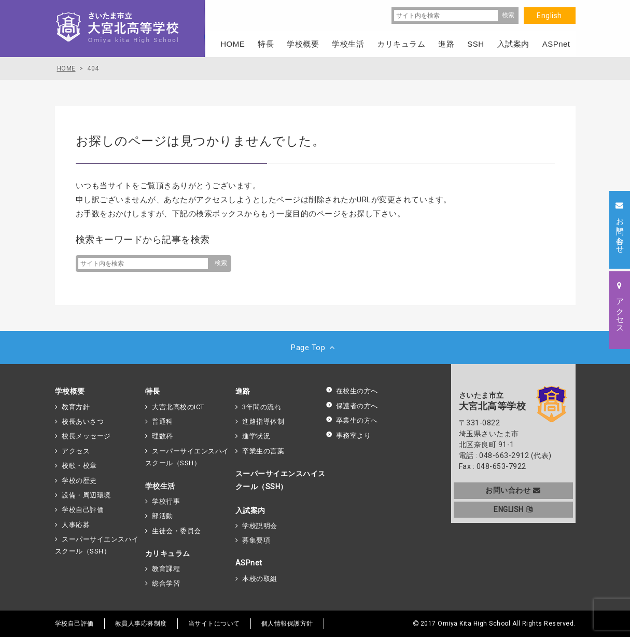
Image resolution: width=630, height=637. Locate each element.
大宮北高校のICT (178, 407)
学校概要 (70, 391)
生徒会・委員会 (176, 531)
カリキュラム (167, 553)
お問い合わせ (513, 490)
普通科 (162, 421)
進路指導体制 (263, 421)
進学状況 (256, 436)
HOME (232, 43)
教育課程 (166, 569)
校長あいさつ (83, 421)
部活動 (162, 516)
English (549, 15)
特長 (152, 391)
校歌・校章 (79, 465)
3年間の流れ (261, 407)
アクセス (76, 451)
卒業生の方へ (352, 420)
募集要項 (256, 540)
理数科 (162, 436)
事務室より (348, 435)
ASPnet (248, 563)
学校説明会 (259, 526)
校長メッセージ (86, 436)
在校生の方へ (352, 391)
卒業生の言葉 (263, 451)
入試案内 (250, 510)
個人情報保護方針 (287, 623)
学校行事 (166, 501)
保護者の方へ (352, 406)
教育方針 (76, 407)
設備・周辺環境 (86, 495)
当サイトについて (214, 623)
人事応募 (76, 525)
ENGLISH (513, 509)
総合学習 (166, 583)
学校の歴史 (79, 480)
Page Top (315, 347)
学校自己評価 (83, 510)
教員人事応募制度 (141, 623)
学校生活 (160, 486)
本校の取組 (259, 579)
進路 (242, 391)
